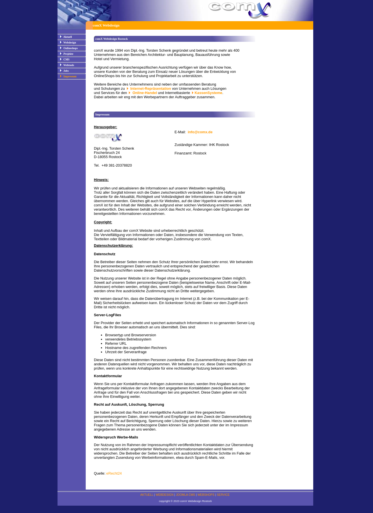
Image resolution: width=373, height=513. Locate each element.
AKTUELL (146, 494)
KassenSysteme (208, 93)
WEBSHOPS (206, 494)
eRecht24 (114, 473)
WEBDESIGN (165, 494)
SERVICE (223, 494)
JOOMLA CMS (185, 494)
